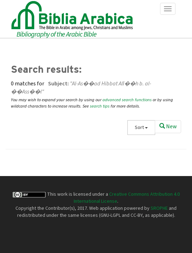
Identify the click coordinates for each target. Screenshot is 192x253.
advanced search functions (127, 100)
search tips (100, 106)
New (168, 126)
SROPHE (159, 208)
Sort (141, 127)
